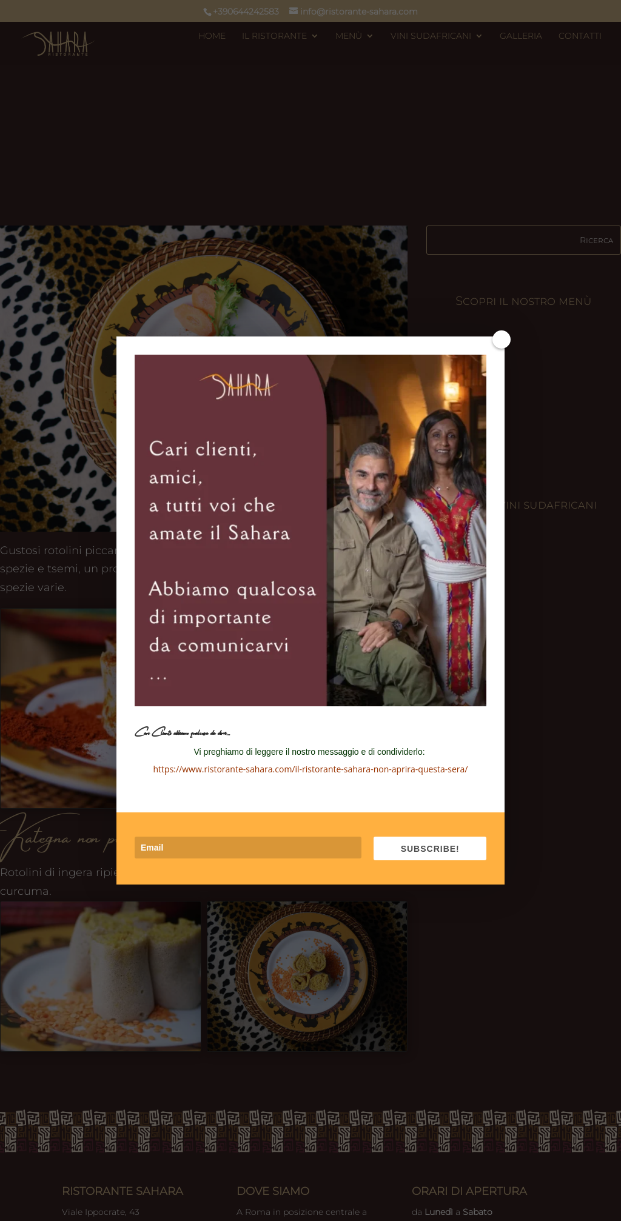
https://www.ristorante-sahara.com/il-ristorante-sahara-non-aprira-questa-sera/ (310, 769)
